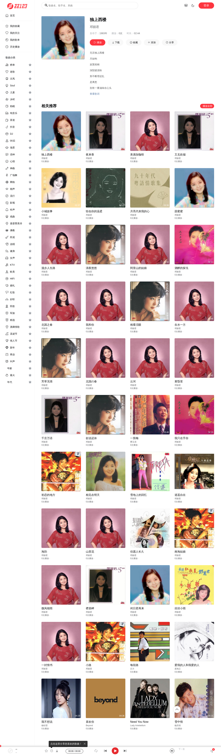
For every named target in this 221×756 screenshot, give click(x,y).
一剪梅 (134, 438)
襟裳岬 (90, 608)
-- (16, 749)
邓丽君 (94, 27)
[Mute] (172, 751)
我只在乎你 (181, 438)
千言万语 (46, 438)
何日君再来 (137, 608)
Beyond (89, 725)
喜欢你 (90, 721)
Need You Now (139, 721)
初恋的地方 (48, 494)
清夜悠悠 (91, 268)
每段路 (134, 665)
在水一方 (180, 324)
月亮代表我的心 (140, 211)
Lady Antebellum (138, 725)
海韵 (44, 551)
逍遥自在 (180, 494)
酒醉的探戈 (181, 268)
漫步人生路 (48, 268)
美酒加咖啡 (137, 154)
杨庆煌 (178, 725)
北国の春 (91, 381)
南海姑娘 (180, 551)
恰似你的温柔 (94, 211)
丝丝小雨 (180, 608)
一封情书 (46, 665)
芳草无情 (46, 381)
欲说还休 (91, 438)
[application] (110, 751)
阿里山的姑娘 (138, 268)
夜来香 (90, 154)
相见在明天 (93, 494)
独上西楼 (46, 154)
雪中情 (179, 721)
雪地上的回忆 (138, 494)
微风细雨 (46, 608)
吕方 (132, 669)
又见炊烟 (180, 154)
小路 (88, 665)
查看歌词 (94, 93)
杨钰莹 (44, 725)
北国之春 (46, 324)
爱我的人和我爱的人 (187, 665)
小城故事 (46, 211)
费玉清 (133, 442)
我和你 (90, 324)
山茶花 (90, 551)
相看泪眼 (135, 324)
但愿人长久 (137, 551)
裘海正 (178, 669)
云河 (133, 381)
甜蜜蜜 (179, 211)
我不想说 (46, 721)
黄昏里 (179, 381)
